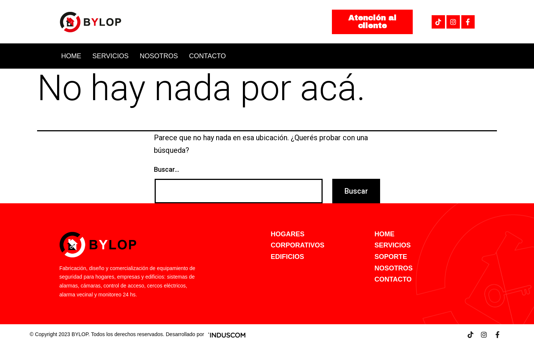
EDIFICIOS (287, 256)
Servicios (110, 56)
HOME (385, 234)
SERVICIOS (393, 245)
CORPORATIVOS (297, 245)
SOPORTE (391, 256)
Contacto (207, 56)
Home (71, 56)
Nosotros (159, 56)
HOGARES (287, 234)
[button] (372, 22)
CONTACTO (393, 279)
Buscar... (166, 169)
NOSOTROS (394, 268)
